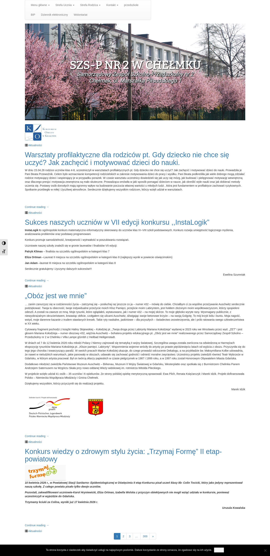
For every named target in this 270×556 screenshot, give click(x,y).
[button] (31, 72)
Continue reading (37, 206)
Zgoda (219, 549)
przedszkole (131, 5)
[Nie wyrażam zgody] (265, 550)
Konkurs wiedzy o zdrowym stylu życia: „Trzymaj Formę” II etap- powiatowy (123, 455)
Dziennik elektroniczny (54, 14)
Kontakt (112, 5)
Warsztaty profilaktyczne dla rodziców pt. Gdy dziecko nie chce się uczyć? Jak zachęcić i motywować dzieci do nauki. (127, 159)
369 (145, 536)
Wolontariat (80, 14)
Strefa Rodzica (90, 5)
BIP (33, 14)
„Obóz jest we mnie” (56, 296)
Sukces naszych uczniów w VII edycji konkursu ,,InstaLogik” (117, 222)
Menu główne (40, 5)
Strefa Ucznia (64, 5)
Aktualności (35, 145)
